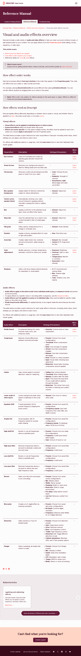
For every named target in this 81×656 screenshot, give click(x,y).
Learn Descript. (67, 67)
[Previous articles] (3, 596)
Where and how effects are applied (17, 53)
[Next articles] (78, 596)
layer (13, 116)
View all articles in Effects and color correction (40, 611)
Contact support (40, 638)
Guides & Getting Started (12, 22)
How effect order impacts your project (18, 56)
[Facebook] (3, 569)
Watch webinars (45, 650)
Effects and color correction (36, 28)
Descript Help (7, 28)
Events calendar (15, 650)
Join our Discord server (30, 650)
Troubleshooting (44, 22)
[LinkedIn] (9, 569)
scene (42, 116)
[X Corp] (6, 569)
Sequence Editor (62, 296)
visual (22, 58)
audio (27, 58)
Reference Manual (29, 22)
